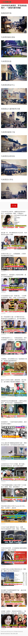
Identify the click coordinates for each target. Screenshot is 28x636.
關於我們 (3, 633)
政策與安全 (7, 633)
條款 (12, 633)
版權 (17, 633)
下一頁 (14, 205)
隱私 (14, 633)
